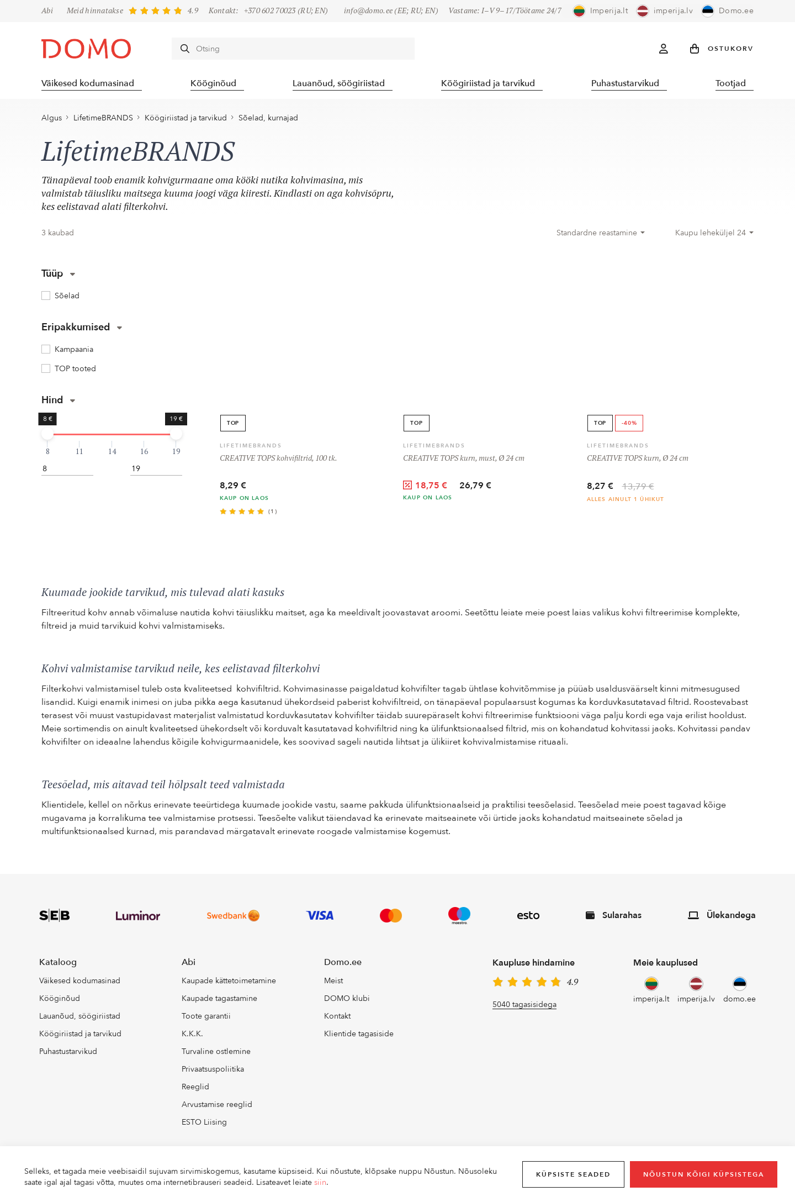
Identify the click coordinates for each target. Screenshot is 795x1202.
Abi (47, 11)
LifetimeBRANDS (103, 119)
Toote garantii (206, 1018)
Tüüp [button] (58, 275)
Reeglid (195, 1088)
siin (320, 1182)
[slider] (47, 435)
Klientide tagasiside (359, 1035)
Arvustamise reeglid (217, 1106)
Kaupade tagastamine (219, 1000)
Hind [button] (58, 401)
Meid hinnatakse (95, 11)
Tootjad (738, 82)
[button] (722, 49)
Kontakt (337, 1018)
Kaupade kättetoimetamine (229, 982)
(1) (273, 513)
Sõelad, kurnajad (268, 119)
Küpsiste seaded (573, 1174)
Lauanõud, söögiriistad (342, 82)
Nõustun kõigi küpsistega (703, 1174)
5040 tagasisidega (524, 1006)
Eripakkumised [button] (81, 329)
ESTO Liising (204, 1124)
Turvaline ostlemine (216, 1053)
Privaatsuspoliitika (213, 1071)
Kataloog (58, 964)
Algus (51, 119)
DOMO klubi (347, 1000)
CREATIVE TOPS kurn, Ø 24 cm (637, 460)
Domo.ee (343, 964)
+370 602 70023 (270, 11)
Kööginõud (215, 82)
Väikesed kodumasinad (87, 82)
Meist (333, 982)
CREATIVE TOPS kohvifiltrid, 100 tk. (278, 460)
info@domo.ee (368, 11)
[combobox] (600, 234)
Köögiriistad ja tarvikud (492, 82)
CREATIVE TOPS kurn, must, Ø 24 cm (463, 460)
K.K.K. (192, 1035)
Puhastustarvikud (631, 82)
